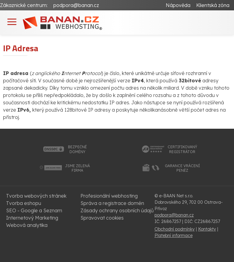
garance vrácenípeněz (182, 168)
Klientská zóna (212, 5)
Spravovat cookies (102, 218)
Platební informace (173, 235)
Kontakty (207, 229)
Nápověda (178, 5)
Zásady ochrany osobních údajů (117, 210)
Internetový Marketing (32, 218)
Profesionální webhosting (109, 196)
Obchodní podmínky (174, 229)
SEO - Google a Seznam (34, 210)
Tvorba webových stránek (36, 196)
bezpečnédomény (77, 149)
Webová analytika (27, 225)
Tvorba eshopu (23, 203)
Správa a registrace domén (112, 203)
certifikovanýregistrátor (182, 149)
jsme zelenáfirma (77, 168)
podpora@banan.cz (76, 5)
